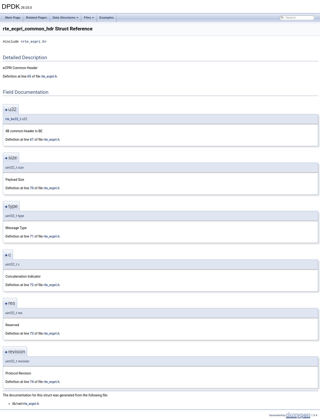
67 (32, 139)
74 (32, 382)
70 (32, 188)
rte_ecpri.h (33, 41)
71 (32, 236)
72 (32, 285)
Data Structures (65, 17)
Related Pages (36, 17)
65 (29, 76)
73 (32, 333)
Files (89, 17)
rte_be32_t (13, 119)
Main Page (12, 17)
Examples (107, 17)
